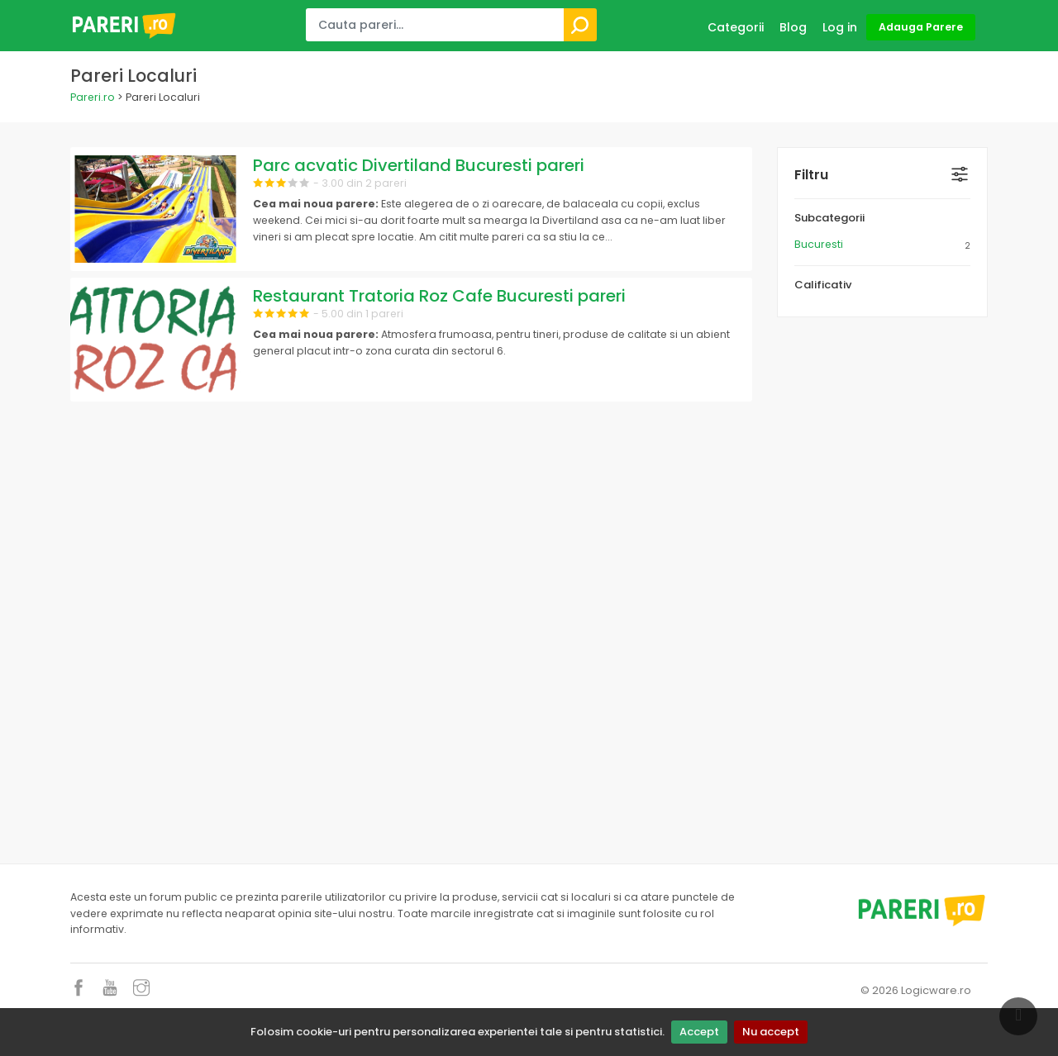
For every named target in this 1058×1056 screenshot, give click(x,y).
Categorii (736, 27)
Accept (699, 1031)
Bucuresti (818, 244)
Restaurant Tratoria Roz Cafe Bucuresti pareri (439, 295)
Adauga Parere (921, 27)
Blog (793, 27)
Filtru (811, 174)
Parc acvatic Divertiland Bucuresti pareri (418, 165)
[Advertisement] (882, 586)
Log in (839, 27)
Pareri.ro (92, 97)
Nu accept (770, 1031)
